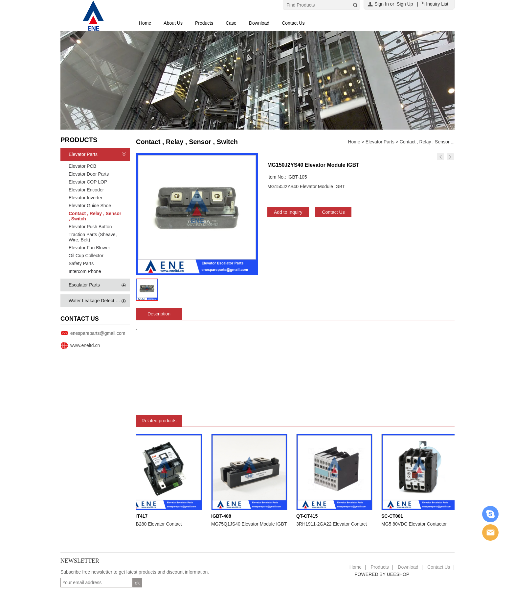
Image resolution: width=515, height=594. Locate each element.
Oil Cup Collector (86, 255)
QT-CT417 (138, 516)
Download (259, 23)
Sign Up (405, 4)
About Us (173, 23)
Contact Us (293, 23)
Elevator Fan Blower (89, 247)
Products (204, 23)
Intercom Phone (85, 271)
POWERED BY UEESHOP (381, 574)
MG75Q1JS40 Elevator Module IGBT (250, 524)
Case (231, 23)
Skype (490, 514)
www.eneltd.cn (85, 345)
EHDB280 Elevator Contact (155, 524)
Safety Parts (81, 263)
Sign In (381, 4)
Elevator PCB (82, 166)
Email (490, 532)
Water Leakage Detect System (100, 300)
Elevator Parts (83, 154)
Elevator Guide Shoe (90, 205)
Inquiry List (437, 4)
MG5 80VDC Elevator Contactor (415, 524)
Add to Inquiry (288, 212)
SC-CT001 (393, 516)
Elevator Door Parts (89, 174)
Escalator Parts (84, 284)
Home (145, 23)
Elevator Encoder (86, 189)
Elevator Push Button (90, 226)
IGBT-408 (223, 516)
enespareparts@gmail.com (97, 333)
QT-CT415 (308, 516)
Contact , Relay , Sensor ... (427, 141)
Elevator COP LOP (88, 182)
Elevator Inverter (85, 197)
